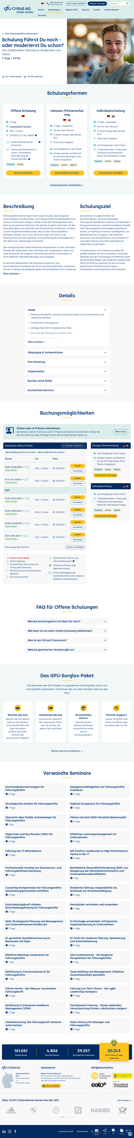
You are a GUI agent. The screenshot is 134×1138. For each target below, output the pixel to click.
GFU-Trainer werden (76, 3)
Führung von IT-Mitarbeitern (23, 851)
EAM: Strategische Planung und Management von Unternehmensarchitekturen (34, 923)
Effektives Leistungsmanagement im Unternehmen (93, 836)
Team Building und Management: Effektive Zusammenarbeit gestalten (97, 973)
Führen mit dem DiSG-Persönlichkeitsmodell (98, 817)
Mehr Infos (120, 431)
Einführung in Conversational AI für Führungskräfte (27, 973)
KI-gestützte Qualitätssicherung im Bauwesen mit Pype (27, 940)
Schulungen (55, 10)
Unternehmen (112, 10)
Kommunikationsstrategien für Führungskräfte (24, 788)
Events (96, 10)
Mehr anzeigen (12, 273)
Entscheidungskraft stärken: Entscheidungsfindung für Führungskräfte (31, 906)
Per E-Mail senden (11, 76)
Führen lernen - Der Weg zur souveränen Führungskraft (30, 990)
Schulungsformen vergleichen (67, 185)
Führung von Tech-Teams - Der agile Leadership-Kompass (93, 990)
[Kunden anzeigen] (125, 1100)
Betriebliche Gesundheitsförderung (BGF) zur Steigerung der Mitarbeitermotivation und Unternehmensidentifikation (99, 871)
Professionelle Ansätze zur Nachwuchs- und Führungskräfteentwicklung (33, 869)
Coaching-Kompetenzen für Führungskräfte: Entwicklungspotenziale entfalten (33, 889)
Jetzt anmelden (51, 1086)
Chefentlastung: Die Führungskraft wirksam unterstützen (33, 1024)
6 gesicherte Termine (20, 126)
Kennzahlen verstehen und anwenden (94, 904)
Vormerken (78, 471)
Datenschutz (82, 1131)
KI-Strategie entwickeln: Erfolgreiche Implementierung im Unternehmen (93, 923)
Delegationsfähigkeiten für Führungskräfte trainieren (97, 788)
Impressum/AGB (66, 1131)
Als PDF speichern (33, 76)
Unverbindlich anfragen (67, 173)
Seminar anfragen (97, 3)
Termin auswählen (23, 173)
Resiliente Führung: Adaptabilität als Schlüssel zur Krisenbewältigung (93, 889)
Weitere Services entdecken (67, 751)
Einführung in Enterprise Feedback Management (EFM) (27, 1007)
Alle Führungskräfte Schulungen (20, 33)
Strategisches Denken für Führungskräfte (31, 803)
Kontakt (42, 15)
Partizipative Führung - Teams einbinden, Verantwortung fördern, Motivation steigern (98, 1007)
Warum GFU (72, 10)
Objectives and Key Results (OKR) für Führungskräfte (29, 836)
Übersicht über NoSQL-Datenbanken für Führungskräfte (30, 819)
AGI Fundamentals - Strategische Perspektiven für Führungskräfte (91, 956)
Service (85, 10)
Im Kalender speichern (72, 446)
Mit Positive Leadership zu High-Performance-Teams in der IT (99, 852)
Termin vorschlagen (75, 547)
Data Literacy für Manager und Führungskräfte (90, 1024)
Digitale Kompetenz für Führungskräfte (95, 803)
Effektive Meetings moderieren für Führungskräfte (27, 956)
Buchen (78, 466)
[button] (67, 621)
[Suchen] (119, 4)
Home (41, 10)
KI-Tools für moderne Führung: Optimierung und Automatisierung (97, 940)
